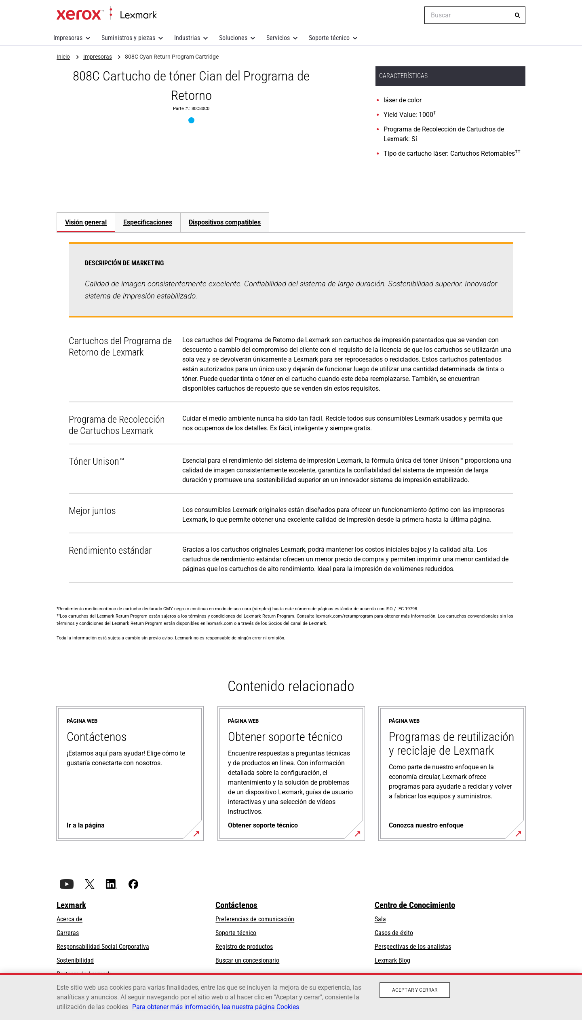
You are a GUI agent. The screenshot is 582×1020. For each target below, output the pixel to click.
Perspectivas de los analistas (413, 946)
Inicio (106, 13)
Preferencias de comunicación (254, 919)
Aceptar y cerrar (414, 990)
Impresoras (67, 38)
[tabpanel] (291, 414)
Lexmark (71, 905)
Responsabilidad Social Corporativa (103, 946)
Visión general (86, 222)
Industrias (187, 38)
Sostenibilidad (75, 960)
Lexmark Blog (392, 960)
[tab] (86, 222)
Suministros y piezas (128, 38)
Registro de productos (244, 946)
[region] (291, 996)
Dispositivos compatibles (225, 222)
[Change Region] (412, 15)
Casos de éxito (394, 933)
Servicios (278, 38)
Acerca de (69, 919)
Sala (380, 919)
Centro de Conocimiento (415, 905)
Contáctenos (236, 905)
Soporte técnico (329, 38)
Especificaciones (147, 222)
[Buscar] (517, 15)
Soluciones (233, 38)
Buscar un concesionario (247, 960)
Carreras (68, 933)
